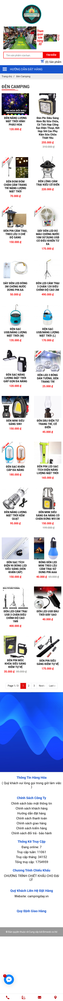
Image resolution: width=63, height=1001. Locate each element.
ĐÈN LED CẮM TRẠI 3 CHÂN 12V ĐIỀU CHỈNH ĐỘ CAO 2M (48, 286)
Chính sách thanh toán (31, 818)
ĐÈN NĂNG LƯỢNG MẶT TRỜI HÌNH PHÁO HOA (15, 121)
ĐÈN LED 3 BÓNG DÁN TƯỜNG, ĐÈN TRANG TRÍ (47, 378)
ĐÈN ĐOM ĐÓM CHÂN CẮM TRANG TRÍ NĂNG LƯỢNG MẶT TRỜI (15, 186)
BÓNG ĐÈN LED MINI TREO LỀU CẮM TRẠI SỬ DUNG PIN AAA (47, 567)
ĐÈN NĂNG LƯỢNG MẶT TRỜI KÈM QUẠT (15, 515)
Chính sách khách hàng (32, 808)
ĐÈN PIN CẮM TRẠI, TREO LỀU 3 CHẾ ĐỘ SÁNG (15, 234)
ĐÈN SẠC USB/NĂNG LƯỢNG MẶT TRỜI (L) (47, 332)
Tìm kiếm (51, 55)
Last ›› (52, 685)
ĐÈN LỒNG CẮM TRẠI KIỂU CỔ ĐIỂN (47, 183)
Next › (42, 685)
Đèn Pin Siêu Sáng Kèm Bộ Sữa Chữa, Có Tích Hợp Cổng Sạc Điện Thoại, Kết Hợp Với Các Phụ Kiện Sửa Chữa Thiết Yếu (47, 127)
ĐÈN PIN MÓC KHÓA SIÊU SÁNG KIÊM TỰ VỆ (15, 664)
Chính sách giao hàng (31, 823)
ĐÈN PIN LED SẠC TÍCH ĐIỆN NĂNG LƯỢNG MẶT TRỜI (48, 470)
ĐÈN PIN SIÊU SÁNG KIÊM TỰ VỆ (48, 662)
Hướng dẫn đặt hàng (26, 69)
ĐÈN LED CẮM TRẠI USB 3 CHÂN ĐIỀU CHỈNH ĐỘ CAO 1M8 (15, 616)
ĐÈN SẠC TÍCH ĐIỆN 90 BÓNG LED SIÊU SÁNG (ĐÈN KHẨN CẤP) (15, 567)
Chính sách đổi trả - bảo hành (31, 833)
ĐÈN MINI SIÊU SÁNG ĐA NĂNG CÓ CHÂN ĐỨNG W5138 (48, 515)
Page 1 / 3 (13, 685)
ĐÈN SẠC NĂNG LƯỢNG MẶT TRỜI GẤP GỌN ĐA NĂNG (15, 378)
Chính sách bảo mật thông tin (31, 803)
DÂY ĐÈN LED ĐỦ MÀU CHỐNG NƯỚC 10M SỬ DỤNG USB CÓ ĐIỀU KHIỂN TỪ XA (47, 237)
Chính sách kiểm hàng (31, 828)
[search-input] (31, 55)
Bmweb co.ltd (50, 932)
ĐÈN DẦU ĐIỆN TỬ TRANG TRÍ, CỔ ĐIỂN (48, 424)
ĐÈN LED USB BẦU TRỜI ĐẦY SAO (48, 613)
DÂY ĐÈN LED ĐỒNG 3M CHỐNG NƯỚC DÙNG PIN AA (15, 286)
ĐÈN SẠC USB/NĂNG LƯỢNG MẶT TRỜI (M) (15, 332)
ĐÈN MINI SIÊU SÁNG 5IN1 (15, 422)
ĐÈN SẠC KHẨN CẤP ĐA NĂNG (15, 468)
